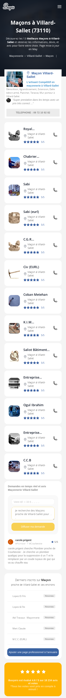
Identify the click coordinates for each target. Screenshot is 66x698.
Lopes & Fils (18, 606)
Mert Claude (19, 628)
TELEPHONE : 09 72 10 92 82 (33, 112)
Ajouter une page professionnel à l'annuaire (33, 652)
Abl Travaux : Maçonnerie (25, 617)
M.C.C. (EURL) (19, 639)
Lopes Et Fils (19, 596)
